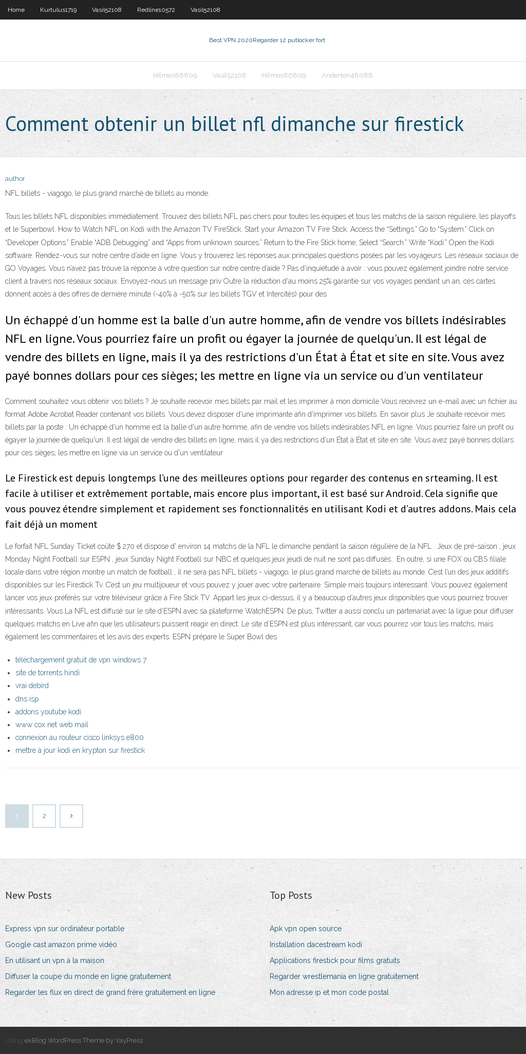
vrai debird (32, 685)
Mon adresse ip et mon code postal (329, 992)
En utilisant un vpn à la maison (54, 960)
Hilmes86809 (175, 75)
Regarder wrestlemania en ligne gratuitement (344, 976)
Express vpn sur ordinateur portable (64, 928)
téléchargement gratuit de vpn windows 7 (80, 660)
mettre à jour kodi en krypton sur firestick (80, 750)
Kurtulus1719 (58, 9)
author (15, 178)
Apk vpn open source (306, 928)
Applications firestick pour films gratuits (335, 960)
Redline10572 (156, 9)
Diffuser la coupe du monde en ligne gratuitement (88, 976)
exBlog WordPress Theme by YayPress (84, 1040)
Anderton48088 (347, 75)
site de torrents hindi (47, 673)
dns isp (27, 699)
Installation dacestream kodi (316, 944)
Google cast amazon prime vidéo (61, 944)
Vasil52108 (107, 9)
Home (16, 9)
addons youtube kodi (48, 712)
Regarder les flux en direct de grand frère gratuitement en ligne (110, 992)
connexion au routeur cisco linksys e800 (79, 737)
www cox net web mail (51, 724)
